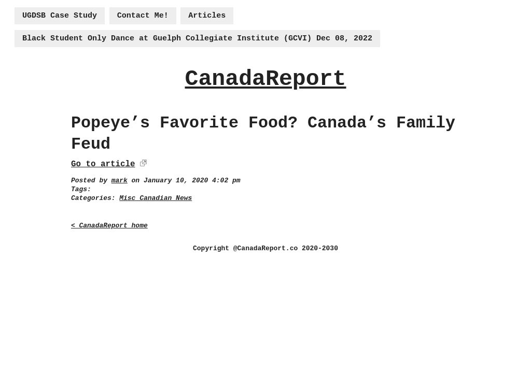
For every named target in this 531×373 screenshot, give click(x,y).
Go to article (103, 164)
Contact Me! (143, 15)
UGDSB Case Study (59, 15)
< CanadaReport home (109, 225)
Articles (207, 15)
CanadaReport (265, 79)
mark (119, 180)
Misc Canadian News (155, 198)
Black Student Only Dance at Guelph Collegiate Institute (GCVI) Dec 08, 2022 (197, 38)
